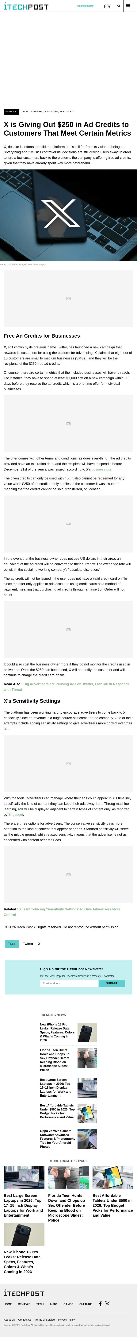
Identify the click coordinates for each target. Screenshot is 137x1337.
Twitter (28, 944)
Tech (24, 111)
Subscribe (85, 6)
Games (68, 1304)
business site (102, 469)
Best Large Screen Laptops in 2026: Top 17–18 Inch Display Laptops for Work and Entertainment (55, 1087)
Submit (111, 983)
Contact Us (24, 1319)
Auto (53, 1304)
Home (8, 1304)
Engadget (15, 814)
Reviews (24, 1304)
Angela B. (11, 111)
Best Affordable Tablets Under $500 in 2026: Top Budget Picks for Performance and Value (113, 1205)
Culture (85, 1304)
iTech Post (25, 927)
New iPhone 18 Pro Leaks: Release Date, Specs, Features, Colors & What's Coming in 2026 (57, 1032)
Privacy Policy (66, 1319)
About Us (9, 1319)
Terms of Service (45, 1319)
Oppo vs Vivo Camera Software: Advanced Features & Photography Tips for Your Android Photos (57, 1138)
